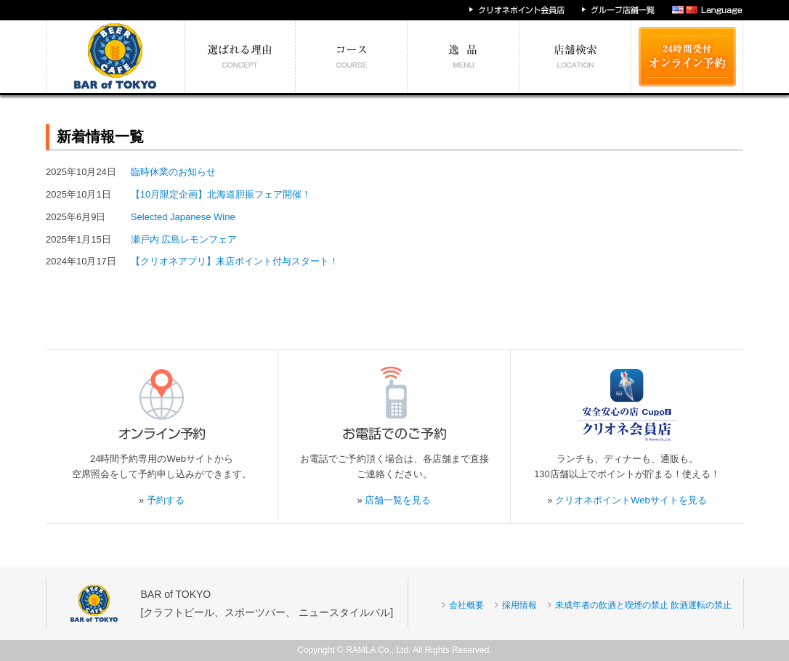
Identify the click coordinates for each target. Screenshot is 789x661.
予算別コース (352, 56)
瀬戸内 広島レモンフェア (184, 239)
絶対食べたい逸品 (463, 56)
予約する (166, 500)
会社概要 (466, 605)
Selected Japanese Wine (183, 216)
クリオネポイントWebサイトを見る (631, 500)
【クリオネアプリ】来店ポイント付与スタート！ (235, 261)
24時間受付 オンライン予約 (687, 56)
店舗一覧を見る (398, 500)
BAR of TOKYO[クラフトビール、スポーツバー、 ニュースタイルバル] (267, 603)
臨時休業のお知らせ (173, 171)
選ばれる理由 (240, 56)
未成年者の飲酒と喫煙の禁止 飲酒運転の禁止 (643, 605)
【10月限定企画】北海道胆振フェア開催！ (221, 194)
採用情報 (519, 605)
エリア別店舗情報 (575, 56)
